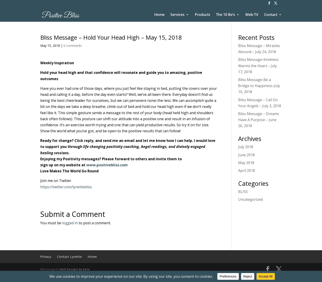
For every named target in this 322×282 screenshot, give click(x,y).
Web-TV (251, 15)
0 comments (73, 45)
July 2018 (245, 146)
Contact (270, 15)
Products (202, 15)
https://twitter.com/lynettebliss (66, 186)
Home (159, 15)
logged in (70, 222)
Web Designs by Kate (75, 269)
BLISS (243, 191)
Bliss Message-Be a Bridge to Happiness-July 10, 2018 (259, 85)
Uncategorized (250, 199)
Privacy (45, 256)
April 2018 (246, 170)
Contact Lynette (69, 256)
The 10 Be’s (225, 15)
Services (177, 15)
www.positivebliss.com (107, 164)
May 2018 (246, 162)
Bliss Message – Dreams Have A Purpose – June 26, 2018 (258, 119)
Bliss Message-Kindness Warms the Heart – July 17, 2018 (258, 65)
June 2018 (246, 154)
